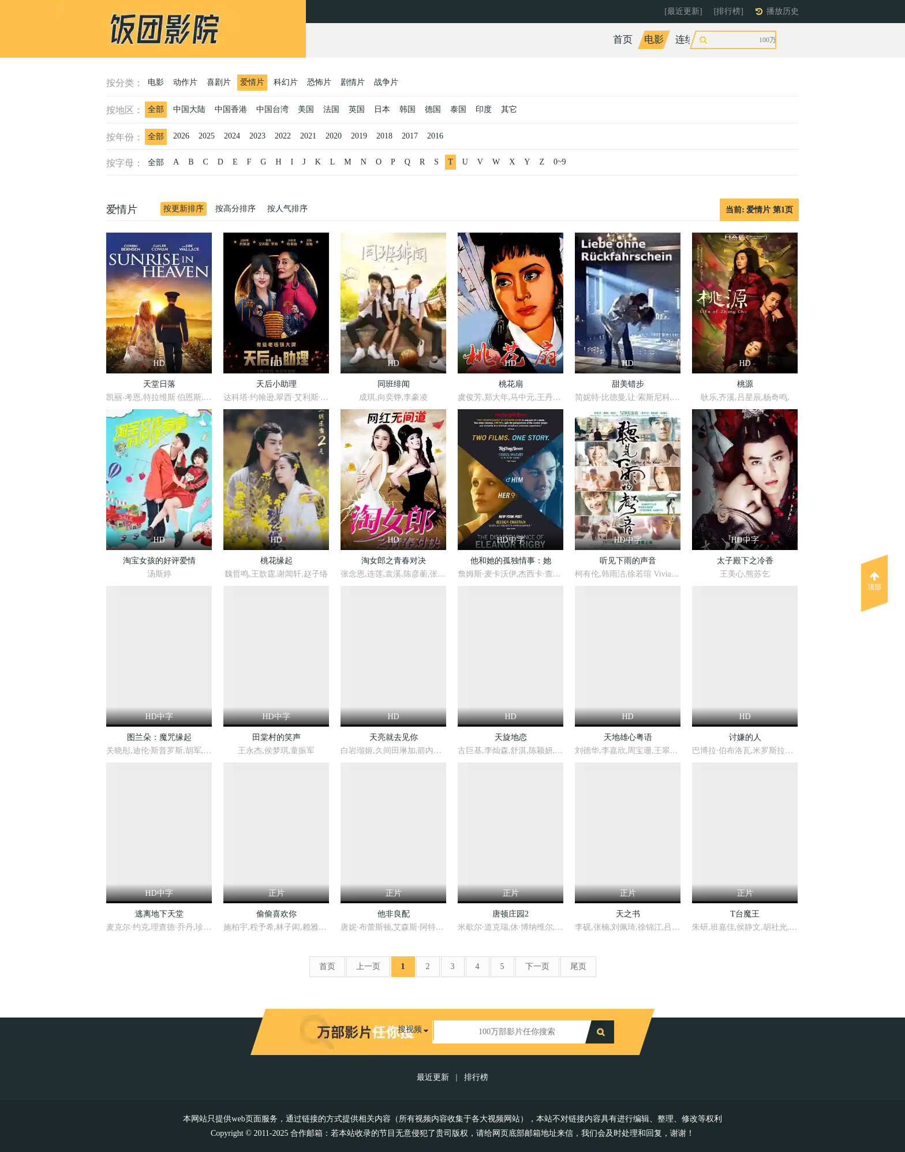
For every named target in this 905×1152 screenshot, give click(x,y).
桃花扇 (511, 384)
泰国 (458, 109)
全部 (156, 109)
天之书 (628, 914)
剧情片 (353, 82)
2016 (435, 136)
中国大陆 (189, 109)
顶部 (874, 581)
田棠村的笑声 (276, 737)
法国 (331, 109)
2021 (308, 136)
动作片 (185, 82)
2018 (384, 136)
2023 (257, 136)
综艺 (726, 39)
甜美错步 (628, 384)
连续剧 (690, 39)
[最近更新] (683, 11)
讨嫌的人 (745, 737)
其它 (509, 109)
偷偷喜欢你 (276, 914)
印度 (484, 109)
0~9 (560, 162)
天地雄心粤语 (628, 737)
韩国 (407, 109)
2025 (207, 136)
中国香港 (231, 109)
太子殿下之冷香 (745, 560)
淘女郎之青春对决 (393, 560)
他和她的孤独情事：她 (510, 560)
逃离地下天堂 (159, 914)
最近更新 (433, 1077)
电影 (654, 39)
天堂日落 (159, 384)
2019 (359, 136)
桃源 (745, 384)
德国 (433, 109)
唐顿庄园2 (510, 914)
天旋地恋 (511, 737)
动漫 (757, 39)
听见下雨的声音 (628, 560)
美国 (306, 109)
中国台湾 (272, 109)
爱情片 (252, 82)
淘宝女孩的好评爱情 (159, 560)
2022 (283, 136)
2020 (334, 136)
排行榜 (476, 1077)
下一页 (537, 966)
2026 (181, 136)
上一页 (368, 966)
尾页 (578, 966)
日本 (382, 109)
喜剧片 (219, 82)
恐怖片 (319, 82)
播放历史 (782, 11)
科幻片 (286, 82)
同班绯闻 (393, 384)
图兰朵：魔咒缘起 (159, 737)
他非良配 (393, 914)
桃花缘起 (276, 560)
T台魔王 (745, 914)
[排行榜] (728, 11)
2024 (232, 136)
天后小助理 (276, 384)
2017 (410, 136)
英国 (357, 109)
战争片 (386, 82)
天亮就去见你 (393, 737)
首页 (623, 39)
